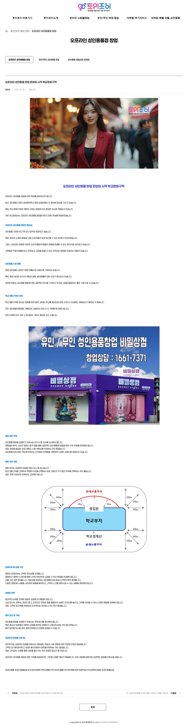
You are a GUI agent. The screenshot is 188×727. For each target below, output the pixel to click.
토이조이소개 (51, 18)
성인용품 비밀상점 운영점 (78, 60)
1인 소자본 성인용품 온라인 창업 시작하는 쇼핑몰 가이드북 (146, 694)
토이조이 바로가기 (22, 18)
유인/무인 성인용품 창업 (49, 60)
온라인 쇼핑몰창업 (79, 18)
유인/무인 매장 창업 (108, 18)
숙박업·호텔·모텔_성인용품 (165, 18)
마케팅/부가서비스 (137, 18)
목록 (93, 708)
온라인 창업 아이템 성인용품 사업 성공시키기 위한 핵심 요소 (41, 694)
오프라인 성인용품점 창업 (44, 31)
